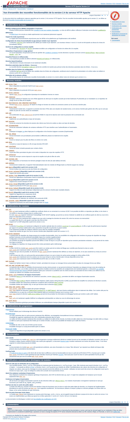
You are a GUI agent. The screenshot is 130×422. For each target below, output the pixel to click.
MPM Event (14, 34)
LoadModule (102, 30)
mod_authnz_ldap (19, 287)
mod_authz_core (11, 275)
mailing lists (116, 412)
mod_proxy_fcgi (11, 84)
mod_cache (9, 246)
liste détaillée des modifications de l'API (45, 399)
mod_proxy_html (11, 107)
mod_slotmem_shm (11, 159)
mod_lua (8, 130)
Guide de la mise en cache (19, 353)
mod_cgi (8, 265)
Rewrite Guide (64, 341)
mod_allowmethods (12, 125)
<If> (16, 54)
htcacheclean (10, 314)
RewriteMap (58, 284)
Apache (5, 8)
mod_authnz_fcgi (11, 175)
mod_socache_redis (12, 200)
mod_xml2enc (10, 163)
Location (65, 226)
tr (108, 15)
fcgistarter (10, 309)
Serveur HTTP (12, 8)
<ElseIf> (22, 48)
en (102, 15)
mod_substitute (27, 115)
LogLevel (19, 42)
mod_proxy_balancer (22, 104)
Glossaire (118, 3)
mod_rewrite (10, 279)
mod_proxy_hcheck (12, 188)
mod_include (10, 261)
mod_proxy (39, 86)
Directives (109, 3)
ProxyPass (20, 226)
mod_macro (9, 167)
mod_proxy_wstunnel (13, 171)
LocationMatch (76, 226)
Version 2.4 (30, 8)
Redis (46, 202)
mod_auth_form (11, 117)
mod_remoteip (10, 97)
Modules (103, 3)
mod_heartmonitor (12, 103)
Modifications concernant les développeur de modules (119, 34)
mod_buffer (10, 138)
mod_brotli (10, 192)
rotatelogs (10, 323)
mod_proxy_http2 (11, 184)
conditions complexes (51, 52)
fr (105, 15)
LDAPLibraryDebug (34, 294)
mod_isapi (25, 265)
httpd (32, 367)
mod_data (9, 142)
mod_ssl (8, 209)
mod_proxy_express (12, 93)
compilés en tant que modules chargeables (46, 30)
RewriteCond (100, 53)
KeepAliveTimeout (43, 59)
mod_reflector (11, 155)
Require (19, 276)
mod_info (9, 296)
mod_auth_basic (11, 300)
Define (18, 71)
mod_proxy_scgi (11, 88)
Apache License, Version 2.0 (18, 418)
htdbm (15, 329)
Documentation (22, 8)
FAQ (114, 3)
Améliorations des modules (119, 26)
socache (61, 354)
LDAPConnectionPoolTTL (37, 290)
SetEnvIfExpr (90, 53)
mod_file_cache (37, 356)
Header (11, 54)
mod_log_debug (11, 134)
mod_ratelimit (11, 146)
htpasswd (9, 329)
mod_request (10, 150)
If (18, 48)
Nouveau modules (117, 24)
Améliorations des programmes (117, 28)
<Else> (30, 48)
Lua (23, 131)
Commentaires (116, 40)
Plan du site (125, 3)
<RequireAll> (56, 276)
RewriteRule (20, 281)
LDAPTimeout (51, 290)
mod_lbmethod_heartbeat (27, 103)
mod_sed (8, 113)
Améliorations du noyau (118, 21)
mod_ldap (9, 287)
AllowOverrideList (28, 67)
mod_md (8, 196)
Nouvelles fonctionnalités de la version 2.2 (21, 20)
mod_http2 (9, 180)
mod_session (10, 121)
